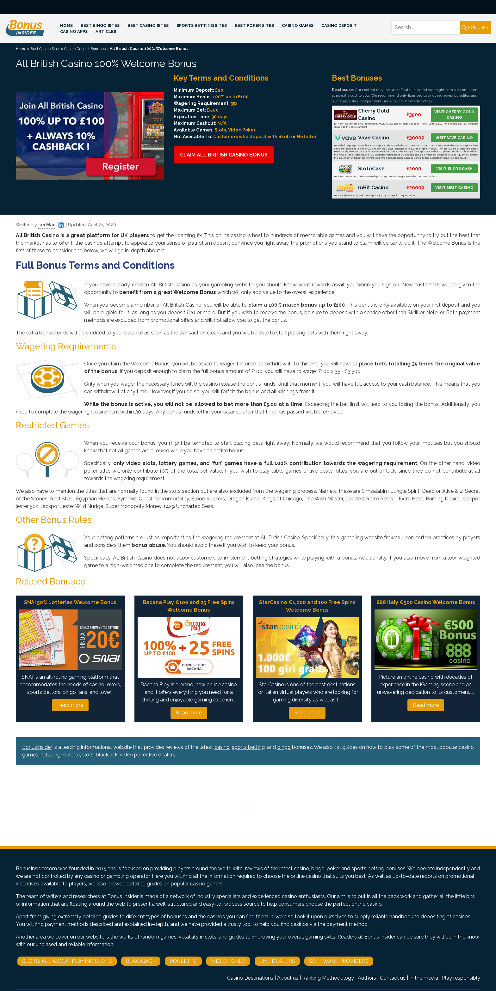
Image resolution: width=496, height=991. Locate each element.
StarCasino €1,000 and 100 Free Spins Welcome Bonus (307, 606)
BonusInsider (37, 747)
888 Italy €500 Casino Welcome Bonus (425, 602)
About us (287, 978)
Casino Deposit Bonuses (85, 48)
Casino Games (297, 25)
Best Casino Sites (148, 25)
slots (88, 755)
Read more (70, 705)
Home (66, 25)
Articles (106, 31)
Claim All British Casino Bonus (224, 155)
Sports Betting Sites (202, 25)
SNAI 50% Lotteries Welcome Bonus (70, 602)
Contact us (393, 978)
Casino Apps (74, 31)
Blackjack (141, 961)
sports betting (248, 747)
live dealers (162, 755)
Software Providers (339, 961)
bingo (284, 747)
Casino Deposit (339, 25)
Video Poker (228, 961)
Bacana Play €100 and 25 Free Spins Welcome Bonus (189, 606)
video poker (133, 755)
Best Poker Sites (254, 25)
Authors (367, 978)
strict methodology (416, 101)
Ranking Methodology (328, 978)
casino (222, 747)
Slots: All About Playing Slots (67, 961)
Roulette (183, 961)
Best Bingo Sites (100, 25)
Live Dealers (277, 961)
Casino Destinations (250, 978)
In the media (423, 978)
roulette (71, 755)
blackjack (107, 755)
